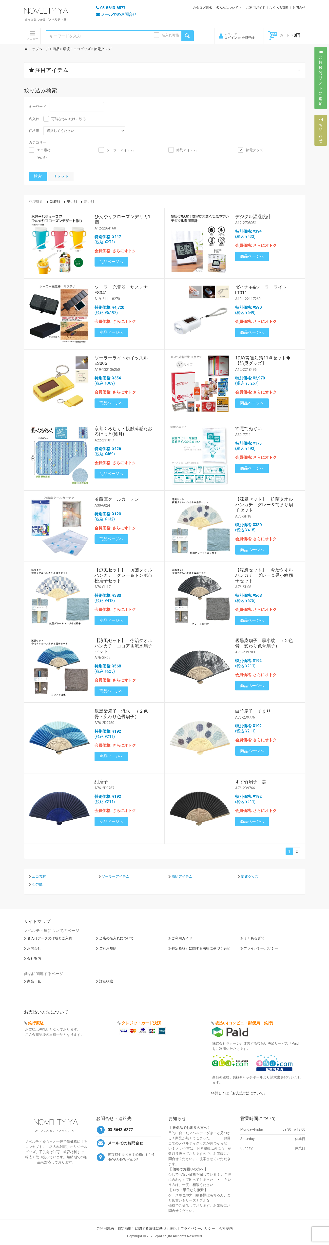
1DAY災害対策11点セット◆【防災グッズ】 (262, 360)
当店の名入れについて (116, 938)
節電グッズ (254, 150)
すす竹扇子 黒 (250, 781)
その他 (42, 158)
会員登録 (248, 38)
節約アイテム (186, 150)
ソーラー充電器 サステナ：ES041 (123, 290)
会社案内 (34, 958)
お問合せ (298, 7)
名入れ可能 (170, 35)
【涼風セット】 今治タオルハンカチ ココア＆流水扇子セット (123, 646)
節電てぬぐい (248, 428)
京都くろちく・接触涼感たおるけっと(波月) (123, 431)
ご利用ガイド (255, 7)
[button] (164, 70)
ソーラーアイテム (120, 150)
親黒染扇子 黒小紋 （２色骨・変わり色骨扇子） (264, 643)
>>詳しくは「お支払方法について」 (239, 1093)
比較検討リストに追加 (321, 77)
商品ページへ (111, 261)
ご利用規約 (107, 948)
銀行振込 (36, 1023)
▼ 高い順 (87, 202)
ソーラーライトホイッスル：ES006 (123, 360)
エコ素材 (44, 150)
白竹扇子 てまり (253, 711)
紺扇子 (101, 781)
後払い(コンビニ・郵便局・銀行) (244, 1023)
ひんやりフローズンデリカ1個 (122, 219)
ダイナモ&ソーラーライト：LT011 (263, 290)
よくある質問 (279, 7)
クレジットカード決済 (141, 1023)
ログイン (230, 38)
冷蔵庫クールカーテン (117, 499)
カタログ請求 (202, 7)
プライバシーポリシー (261, 948)
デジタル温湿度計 (253, 216)
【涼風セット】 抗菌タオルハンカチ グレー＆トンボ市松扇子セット (123, 575)
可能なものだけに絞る (68, 119)
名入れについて (227, 7)
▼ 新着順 (53, 202)
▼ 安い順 (70, 202)
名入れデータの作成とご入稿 (49, 938)
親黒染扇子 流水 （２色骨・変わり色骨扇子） (121, 713)
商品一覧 (34, 981)
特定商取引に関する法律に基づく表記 (201, 948)
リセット (61, 176)
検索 (38, 176)
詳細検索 (106, 981)
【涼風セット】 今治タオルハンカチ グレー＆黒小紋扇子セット (264, 575)
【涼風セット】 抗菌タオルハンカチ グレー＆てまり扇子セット (264, 505)
